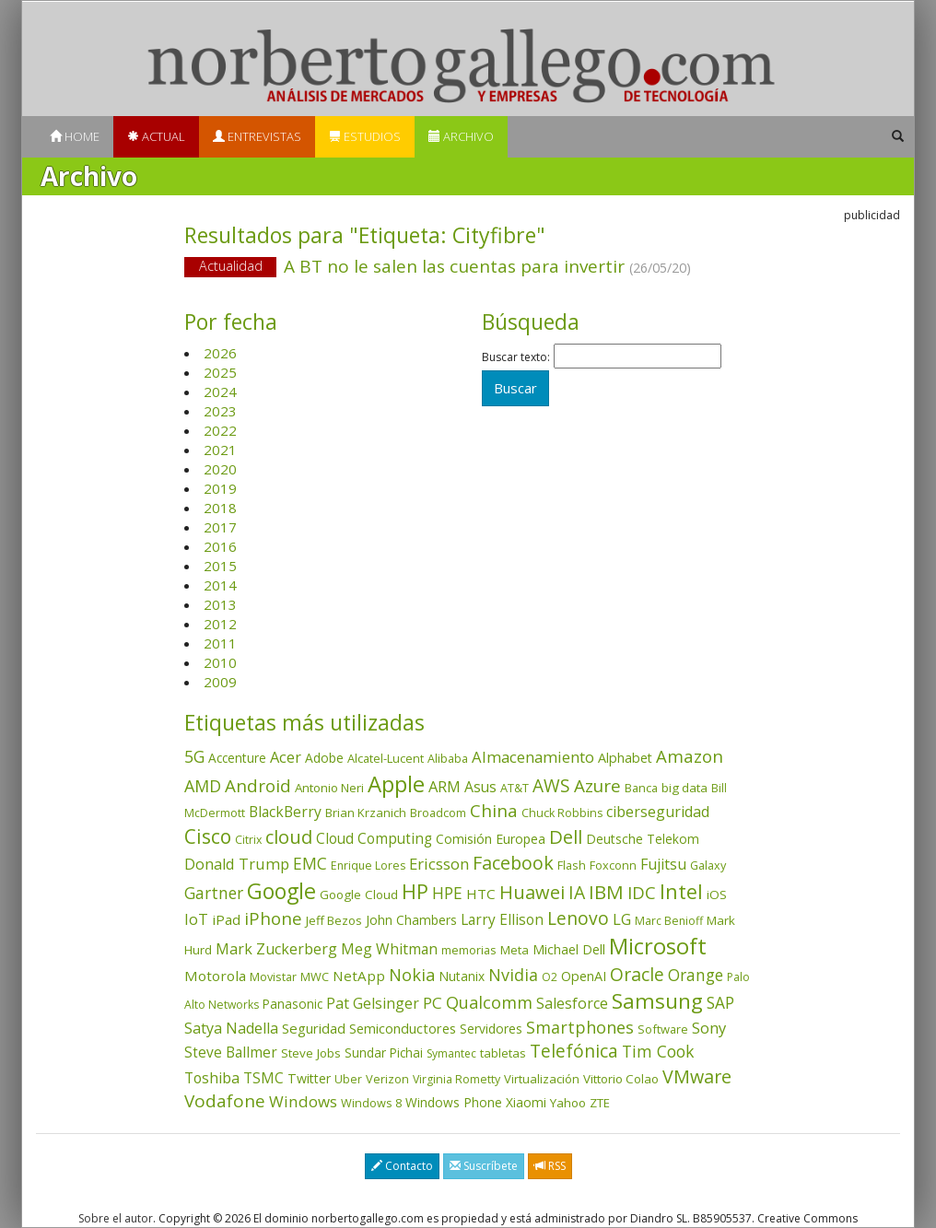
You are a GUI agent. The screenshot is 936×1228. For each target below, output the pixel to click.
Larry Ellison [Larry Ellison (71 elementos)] (502, 920)
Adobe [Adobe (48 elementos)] (324, 757)
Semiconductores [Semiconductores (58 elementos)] (402, 1028)
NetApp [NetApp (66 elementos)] (359, 975)
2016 (220, 546)
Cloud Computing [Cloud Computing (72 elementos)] (374, 838)
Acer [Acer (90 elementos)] (285, 757)
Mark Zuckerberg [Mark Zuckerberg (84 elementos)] (276, 949)
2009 (220, 681)
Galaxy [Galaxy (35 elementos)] (708, 865)
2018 (220, 507)
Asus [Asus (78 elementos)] (480, 787)
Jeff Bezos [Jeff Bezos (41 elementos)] (334, 920)
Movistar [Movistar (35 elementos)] (273, 976)
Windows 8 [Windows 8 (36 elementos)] (371, 1102)
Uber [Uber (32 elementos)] (348, 1079)
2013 (220, 604)
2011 (220, 643)
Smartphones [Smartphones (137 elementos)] (580, 1027)
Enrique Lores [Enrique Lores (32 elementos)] (368, 865)
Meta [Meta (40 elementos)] (514, 949)
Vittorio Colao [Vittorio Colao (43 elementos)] (621, 1078)
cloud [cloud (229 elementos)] (288, 837)
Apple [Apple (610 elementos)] (396, 783)
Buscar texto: (516, 357)
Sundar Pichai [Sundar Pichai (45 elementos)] (384, 1053)
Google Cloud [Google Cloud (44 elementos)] (359, 894)
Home (74, 136)
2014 (220, 585)
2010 (220, 662)
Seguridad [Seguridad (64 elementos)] (313, 1028)
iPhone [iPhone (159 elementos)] (273, 918)
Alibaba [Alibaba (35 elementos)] (447, 758)
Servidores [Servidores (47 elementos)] (491, 1028)
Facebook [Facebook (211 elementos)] (513, 862)
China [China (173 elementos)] (494, 811)
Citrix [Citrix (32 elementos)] (248, 840)
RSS (550, 1166)
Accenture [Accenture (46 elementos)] (237, 757)
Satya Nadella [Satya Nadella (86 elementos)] (231, 1028)
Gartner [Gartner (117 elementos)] (213, 893)
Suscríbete (484, 1166)
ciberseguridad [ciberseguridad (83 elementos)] (657, 811)
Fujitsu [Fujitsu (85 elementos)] (663, 864)
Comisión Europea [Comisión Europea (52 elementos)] (490, 839)
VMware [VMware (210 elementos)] (696, 1076)
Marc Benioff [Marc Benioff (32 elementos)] (669, 921)
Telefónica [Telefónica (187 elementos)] (574, 1050)
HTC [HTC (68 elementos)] (481, 893)
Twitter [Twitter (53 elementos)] (309, 1078)
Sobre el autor (115, 1218)
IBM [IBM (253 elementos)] (606, 892)
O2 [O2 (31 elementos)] (549, 977)
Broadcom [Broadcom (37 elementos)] (438, 812)
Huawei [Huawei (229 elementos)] (532, 892)
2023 (220, 411)
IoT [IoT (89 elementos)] (196, 919)
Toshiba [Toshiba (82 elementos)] (212, 1078)
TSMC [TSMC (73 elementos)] (263, 1078)
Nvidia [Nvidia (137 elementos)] (513, 975)
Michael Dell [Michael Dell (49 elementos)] (568, 949)
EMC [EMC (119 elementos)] (310, 863)
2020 (220, 469)
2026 (220, 353)
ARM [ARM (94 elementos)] (444, 786)
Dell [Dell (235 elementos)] (565, 836)
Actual (156, 136)
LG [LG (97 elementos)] (622, 919)
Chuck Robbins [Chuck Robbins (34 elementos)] (562, 813)
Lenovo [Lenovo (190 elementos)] (578, 918)
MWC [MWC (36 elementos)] (314, 976)
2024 (220, 391)
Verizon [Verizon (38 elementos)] (387, 1078)
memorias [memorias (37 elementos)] (469, 949)
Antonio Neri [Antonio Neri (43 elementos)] (329, 787)
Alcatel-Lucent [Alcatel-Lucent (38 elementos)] (385, 758)
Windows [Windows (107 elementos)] (303, 1101)
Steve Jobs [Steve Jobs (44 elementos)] (311, 1053)
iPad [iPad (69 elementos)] (226, 919)
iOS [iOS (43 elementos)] (717, 894)
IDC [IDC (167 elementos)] (641, 893)
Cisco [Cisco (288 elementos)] (207, 836)
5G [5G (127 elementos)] (194, 756)
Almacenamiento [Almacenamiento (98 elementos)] (533, 756)
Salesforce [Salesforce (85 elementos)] (572, 1003)
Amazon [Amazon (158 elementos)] (689, 755)
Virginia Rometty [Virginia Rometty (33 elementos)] (456, 1079)
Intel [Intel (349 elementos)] (681, 891)
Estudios (365, 136)
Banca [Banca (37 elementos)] (641, 787)
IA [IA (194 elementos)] (576, 892)
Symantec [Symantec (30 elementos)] (451, 1053)
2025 (220, 372)
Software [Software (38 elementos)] (663, 1029)
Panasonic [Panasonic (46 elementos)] (292, 1003)
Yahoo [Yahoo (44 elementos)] (568, 1102)
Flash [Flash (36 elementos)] (571, 865)
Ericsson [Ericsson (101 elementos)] (439, 863)
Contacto (402, 1166)
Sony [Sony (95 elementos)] (709, 1027)
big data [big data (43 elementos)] (684, 787)
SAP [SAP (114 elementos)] (720, 1002)
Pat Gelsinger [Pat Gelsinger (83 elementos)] (372, 1003)
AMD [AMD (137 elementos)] (202, 786)
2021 (220, 449)
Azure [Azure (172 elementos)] (597, 786)
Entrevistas (257, 136)
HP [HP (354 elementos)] (415, 891)
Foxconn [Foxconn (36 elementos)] (613, 865)
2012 (220, 623)
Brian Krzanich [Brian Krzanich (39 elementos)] (365, 812)
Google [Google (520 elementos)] (281, 891)
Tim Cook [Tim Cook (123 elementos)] (658, 1051)
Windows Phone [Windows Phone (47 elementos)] (453, 1102)
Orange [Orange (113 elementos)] (695, 975)
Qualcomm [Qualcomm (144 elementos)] (489, 1002)
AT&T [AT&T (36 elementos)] (514, 787)
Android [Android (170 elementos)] (258, 786)
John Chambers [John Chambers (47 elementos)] (411, 920)
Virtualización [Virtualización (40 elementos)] (541, 1078)
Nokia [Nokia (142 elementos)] (412, 975)
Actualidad (231, 266)
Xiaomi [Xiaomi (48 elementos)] (526, 1102)
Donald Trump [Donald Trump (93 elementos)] (236, 863)
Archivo (461, 136)
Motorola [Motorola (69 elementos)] (215, 975)
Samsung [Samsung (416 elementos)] (657, 1001)
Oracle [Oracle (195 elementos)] (637, 974)
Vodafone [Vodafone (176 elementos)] (224, 1101)
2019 (220, 488)
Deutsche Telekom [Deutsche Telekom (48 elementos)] (642, 839)
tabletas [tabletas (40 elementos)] (503, 1053)
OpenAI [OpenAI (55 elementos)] (583, 976)
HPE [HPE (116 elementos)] (447, 893)
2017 (220, 527)
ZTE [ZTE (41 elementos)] (600, 1102)
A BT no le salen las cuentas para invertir (467, 267)
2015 (220, 565)
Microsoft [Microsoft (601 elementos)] (658, 945)
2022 (220, 430)
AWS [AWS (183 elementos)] (551, 786)
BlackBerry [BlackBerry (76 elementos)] (285, 811)
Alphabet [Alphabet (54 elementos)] (625, 757)
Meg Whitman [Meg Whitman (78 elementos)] (389, 949)
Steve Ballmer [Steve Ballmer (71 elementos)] (230, 1052)
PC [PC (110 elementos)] (432, 1002)
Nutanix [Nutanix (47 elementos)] (462, 976)
